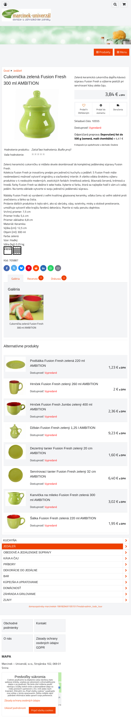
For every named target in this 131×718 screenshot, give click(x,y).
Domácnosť (66, 588)
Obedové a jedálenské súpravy (66, 552)
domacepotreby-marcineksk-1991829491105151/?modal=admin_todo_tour (65, 606)
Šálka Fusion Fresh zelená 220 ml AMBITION (63, 518)
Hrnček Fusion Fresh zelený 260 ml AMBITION (64, 384)
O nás (8, 638)
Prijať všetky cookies (42, 710)
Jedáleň (66, 546)
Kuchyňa (66, 540)
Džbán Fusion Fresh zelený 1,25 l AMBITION (62, 428)
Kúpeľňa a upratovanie (66, 582)
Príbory (66, 564)
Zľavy (66, 600)
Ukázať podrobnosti (15, 708)
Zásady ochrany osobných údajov (22, 700)
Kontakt (41, 623)
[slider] (38, 154)
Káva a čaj (66, 558)
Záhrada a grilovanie (66, 594)
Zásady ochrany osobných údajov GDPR (47, 643)
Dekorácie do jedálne (66, 570)
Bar (66, 576)
